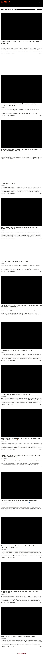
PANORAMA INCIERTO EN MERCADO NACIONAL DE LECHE (16, 350)
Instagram (8, 4)
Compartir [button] (3, 53)
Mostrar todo (38, 9)
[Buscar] (39, 1)
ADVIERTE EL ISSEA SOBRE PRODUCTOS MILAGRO (14, 261)
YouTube (18, 4)
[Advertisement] (21, 64)
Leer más (40, 53)
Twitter (13, 4)
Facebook (2, 4)
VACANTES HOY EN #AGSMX (8, 183)
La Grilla (5, 2)
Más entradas (39, 649)
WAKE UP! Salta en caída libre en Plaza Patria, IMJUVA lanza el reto (18, 636)
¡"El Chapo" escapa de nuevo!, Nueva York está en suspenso (16, 394)
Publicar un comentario (10, 53)
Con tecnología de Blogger (21, 653)
